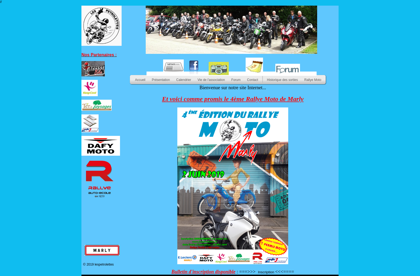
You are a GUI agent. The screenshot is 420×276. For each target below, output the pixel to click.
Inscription (266, 272)
